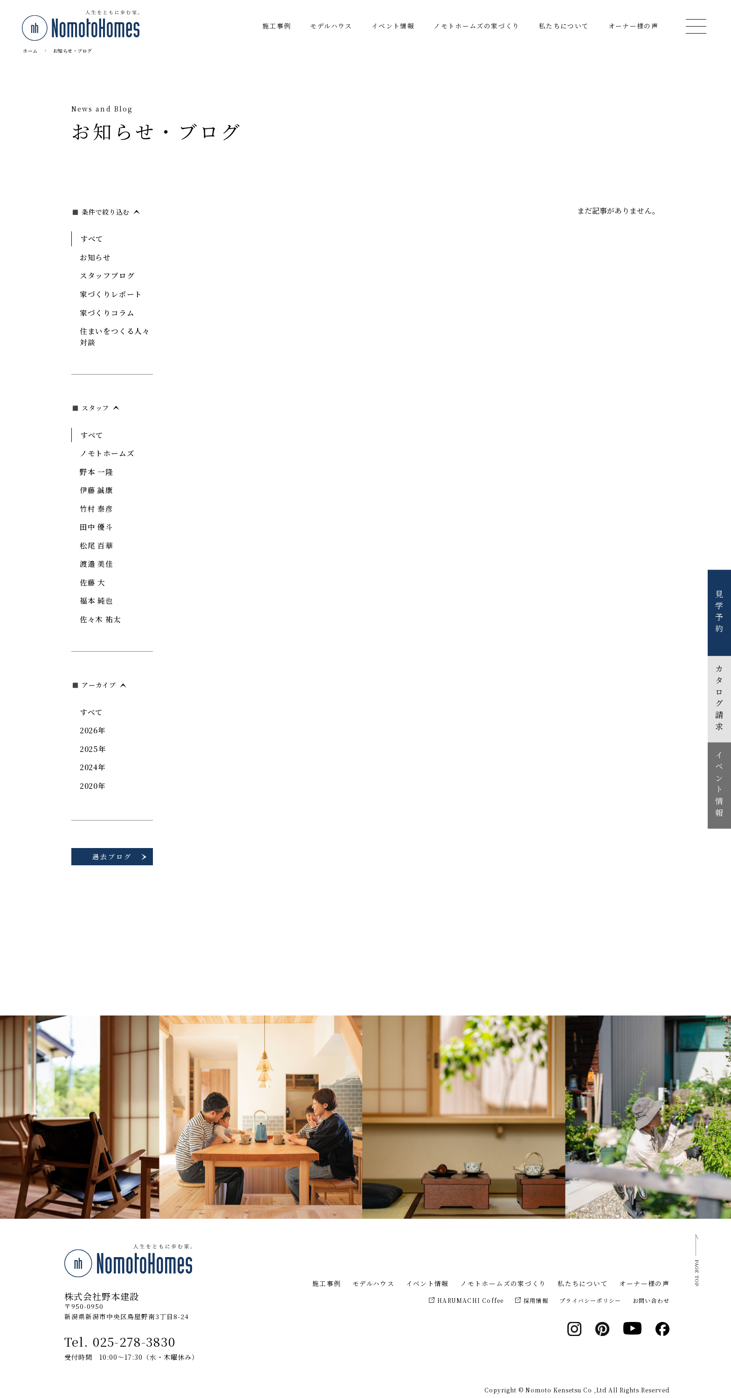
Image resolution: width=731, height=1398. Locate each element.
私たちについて (564, 25)
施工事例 (276, 25)
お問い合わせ (651, 1300)
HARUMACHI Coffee (466, 1300)
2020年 (93, 785)
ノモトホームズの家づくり (476, 25)
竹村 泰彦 (96, 508)
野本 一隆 (96, 471)
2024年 (93, 767)
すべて (91, 238)
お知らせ (95, 257)
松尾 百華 (96, 545)
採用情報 (531, 1300)
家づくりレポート (111, 294)
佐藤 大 (92, 582)
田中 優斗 (96, 527)
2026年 (93, 730)
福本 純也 (96, 600)
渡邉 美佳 (96, 563)
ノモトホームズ (107, 453)
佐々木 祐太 (100, 619)
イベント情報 (393, 25)
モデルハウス (331, 25)
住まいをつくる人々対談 (115, 336)
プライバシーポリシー (590, 1300)
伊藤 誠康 (96, 490)
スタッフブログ (107, 275)
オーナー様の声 (633, 25)
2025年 (93, 749)
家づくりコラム (107, 312)
